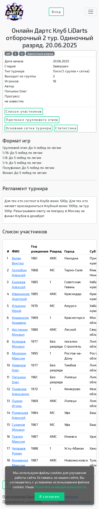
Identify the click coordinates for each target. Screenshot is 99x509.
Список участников (24, 111)
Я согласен (49, 496)
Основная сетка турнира (28, 128)
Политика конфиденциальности (60, 487)
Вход (56, 12)
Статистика (65, 128)
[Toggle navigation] (91, 12)
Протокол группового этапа (32, 120)
